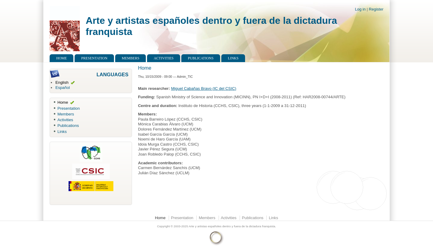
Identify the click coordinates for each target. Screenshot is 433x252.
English (62, 82)
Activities (164, 58)
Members (131, 58)
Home (61, 58)
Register (376, 9)
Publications (200, 58)
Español (62, 87)
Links (233, 58)
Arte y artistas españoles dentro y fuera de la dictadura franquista (232, 226)
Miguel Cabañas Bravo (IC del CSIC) (203, 88)
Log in (360, 9)
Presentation (94, 58)
